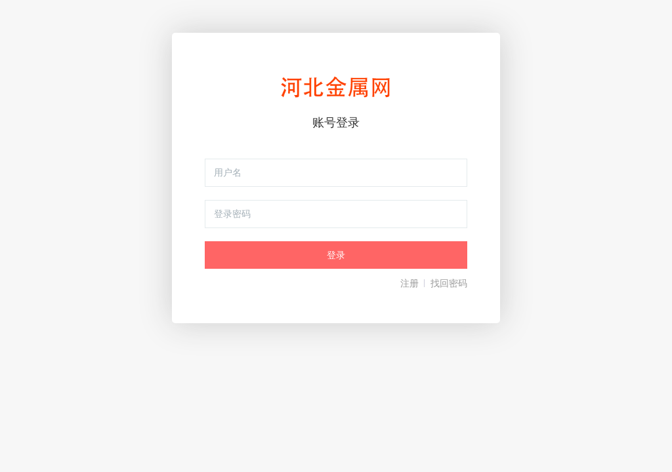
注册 (409, 283)
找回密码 (448, 283)
